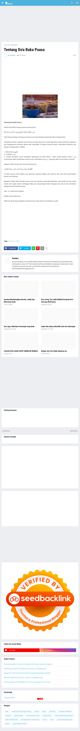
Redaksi (15, 258)
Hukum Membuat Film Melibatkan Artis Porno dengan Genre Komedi (27, 682)
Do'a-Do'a (14, 45)
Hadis (18, 241)
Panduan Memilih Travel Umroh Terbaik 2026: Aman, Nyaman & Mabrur (28, 664)
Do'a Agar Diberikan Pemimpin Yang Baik (19, 326)
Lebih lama (73, 431)
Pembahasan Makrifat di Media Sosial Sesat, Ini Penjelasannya (25, 669)
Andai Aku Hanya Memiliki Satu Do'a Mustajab (58, 326)
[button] (2, 3)
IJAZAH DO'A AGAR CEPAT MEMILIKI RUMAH (21, 351)
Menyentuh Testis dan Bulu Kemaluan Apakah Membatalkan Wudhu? (27, 673)
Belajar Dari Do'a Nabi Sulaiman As (54, 351)
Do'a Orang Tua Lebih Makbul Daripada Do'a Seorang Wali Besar (57, 300)
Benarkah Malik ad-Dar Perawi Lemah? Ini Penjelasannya (23, 677)
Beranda (7, 45)
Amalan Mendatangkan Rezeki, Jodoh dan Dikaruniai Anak (19, 300)
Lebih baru (6, 431)
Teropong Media (9, 698)
